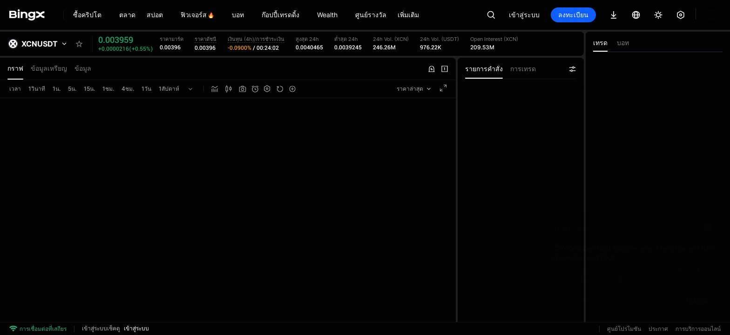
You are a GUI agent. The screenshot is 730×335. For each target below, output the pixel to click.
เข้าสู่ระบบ (524, 15)
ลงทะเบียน (573, 15)
